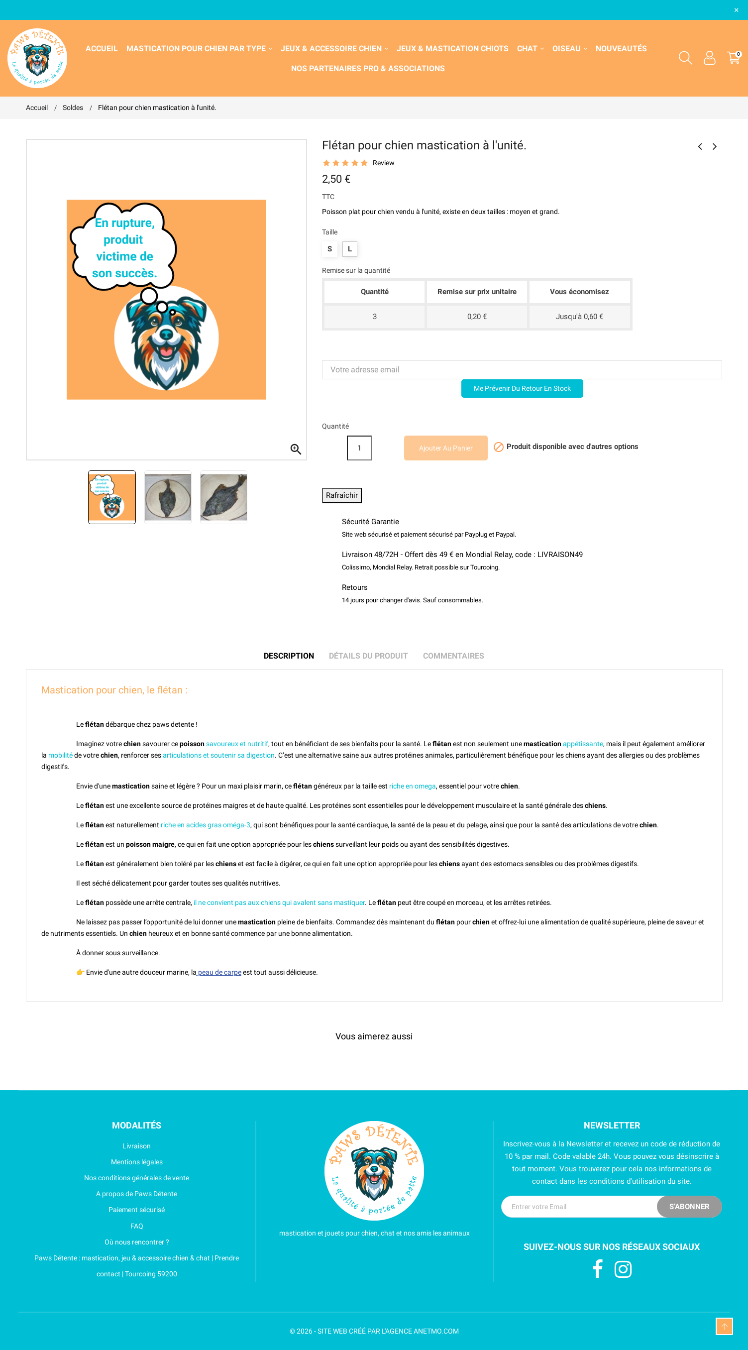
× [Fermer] (736, 9)
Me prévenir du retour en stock (522, 388)
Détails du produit (368, 656)
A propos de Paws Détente (102, 1194)
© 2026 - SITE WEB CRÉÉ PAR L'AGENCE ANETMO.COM (374, 1331)
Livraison (88, 1146)
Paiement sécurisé (95, 1210)
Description (289, 656)
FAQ (84, 1226)
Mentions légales (94, 1162)
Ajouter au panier (446, 448)
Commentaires (453, 656)
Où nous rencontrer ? (97, 1242)
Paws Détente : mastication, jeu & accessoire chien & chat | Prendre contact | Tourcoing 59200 (132, 1266)
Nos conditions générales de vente (108, 1178)
